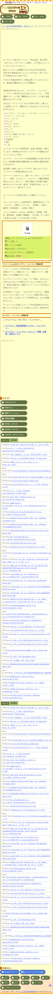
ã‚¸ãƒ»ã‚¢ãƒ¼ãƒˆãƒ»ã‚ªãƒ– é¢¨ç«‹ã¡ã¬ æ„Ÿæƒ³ (28, 630)
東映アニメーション (12, 413)
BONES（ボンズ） (11, 424)
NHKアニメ (28, 26)
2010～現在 (8, 21)
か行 (16, 978)
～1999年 (7, 16)
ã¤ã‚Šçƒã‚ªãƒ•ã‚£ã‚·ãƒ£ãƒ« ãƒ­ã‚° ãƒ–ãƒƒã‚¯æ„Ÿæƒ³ (29, 644)
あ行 (6, 978)
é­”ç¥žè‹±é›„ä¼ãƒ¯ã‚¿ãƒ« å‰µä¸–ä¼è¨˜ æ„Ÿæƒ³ (28, 547)
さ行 (26, 978)
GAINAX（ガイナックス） (14, 435)
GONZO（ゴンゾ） (12, 429)
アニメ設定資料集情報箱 (11, 26)
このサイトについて (11, 987)
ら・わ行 (38, 983)
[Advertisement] (26, 43)
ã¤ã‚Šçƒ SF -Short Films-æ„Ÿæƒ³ (23, 656)
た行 (36, 978)
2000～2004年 (23, 16)
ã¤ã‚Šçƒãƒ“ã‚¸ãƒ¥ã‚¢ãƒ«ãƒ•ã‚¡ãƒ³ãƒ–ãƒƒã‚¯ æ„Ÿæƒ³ (30, 640)
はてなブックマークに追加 (33, 972)
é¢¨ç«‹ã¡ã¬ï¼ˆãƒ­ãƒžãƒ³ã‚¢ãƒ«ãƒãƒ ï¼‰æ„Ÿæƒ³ (29, 458)
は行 (6, 983)
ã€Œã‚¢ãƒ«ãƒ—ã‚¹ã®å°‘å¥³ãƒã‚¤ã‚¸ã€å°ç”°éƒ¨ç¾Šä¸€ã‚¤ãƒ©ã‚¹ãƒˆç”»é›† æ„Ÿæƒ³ (24, 505)
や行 (26, 983)
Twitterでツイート (10, 972)
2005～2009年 (39, 16)
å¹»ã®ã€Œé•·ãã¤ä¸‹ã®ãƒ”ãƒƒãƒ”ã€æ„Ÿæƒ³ (29, 454)
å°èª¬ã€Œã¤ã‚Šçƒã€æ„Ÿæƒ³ (23, 660)
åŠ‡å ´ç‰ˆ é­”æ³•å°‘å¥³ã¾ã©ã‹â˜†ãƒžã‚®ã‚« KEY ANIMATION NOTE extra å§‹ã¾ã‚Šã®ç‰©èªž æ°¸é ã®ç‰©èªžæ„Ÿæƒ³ (25, 568)
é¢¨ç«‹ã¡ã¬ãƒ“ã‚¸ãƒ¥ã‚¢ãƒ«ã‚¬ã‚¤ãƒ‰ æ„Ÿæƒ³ (28, 627)
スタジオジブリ (10, 402)
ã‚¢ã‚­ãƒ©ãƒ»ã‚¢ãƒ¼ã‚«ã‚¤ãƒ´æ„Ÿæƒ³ (23, 543)
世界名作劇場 (9, 418)
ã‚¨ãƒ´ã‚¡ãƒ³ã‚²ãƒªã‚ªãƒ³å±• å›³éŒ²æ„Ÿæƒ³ (25, 481)
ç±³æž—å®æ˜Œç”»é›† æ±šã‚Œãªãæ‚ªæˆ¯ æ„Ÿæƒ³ (30, 444)
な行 (46, 978)
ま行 (16, 983)
